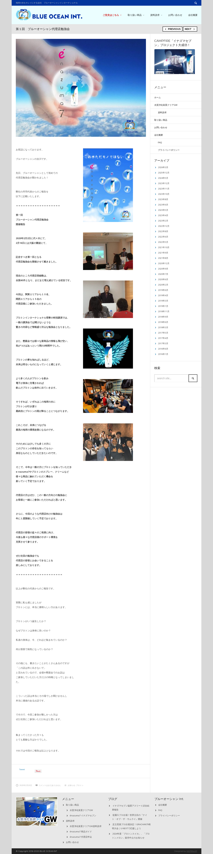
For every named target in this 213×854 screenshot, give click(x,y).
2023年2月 (163, 220)
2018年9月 (163, 316)
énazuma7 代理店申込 (81, 836)
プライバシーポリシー (169, 149)
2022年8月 (163, 231)
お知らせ (71, 785)
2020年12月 (163, 263)
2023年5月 (163, 209)
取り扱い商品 (135, 15)
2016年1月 (163, 354)
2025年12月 (163, 172)
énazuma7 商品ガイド (81, 831)
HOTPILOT (192, 851)
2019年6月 (163, 290)
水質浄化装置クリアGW (165, 104)
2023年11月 (163, 188)
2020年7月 (163, 273)
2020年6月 (163, 279)
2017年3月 (163, 343)
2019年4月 (163, 295)
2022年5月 (163, 241)
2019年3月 (163, 300)
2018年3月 (163, 327)
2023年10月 (163, 193)
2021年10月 (163, 247)
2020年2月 (163, 284)
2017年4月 (163, 338)
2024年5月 (163, 177)
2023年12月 (163, 183)
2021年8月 (163, 257)
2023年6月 (163, 204)
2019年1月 (163, 306)
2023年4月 (163, 215)
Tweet (22, 769)
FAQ (160, 142)
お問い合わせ (175, 15)
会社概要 (193, 15)
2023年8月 (163, 199)
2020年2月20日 (24, 785)
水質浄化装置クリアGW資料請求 (86, 826)
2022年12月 (163, 225)
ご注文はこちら (111, 15)
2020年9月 (163, 268)
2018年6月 (163, 322)
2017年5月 (163, 332)
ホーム (157, 97)
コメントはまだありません (48, 785)
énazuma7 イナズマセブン (83, 815)
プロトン (79, 785)
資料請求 (155, 15)
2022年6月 (163, 236)
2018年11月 (163, 311)
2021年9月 (163, 252)
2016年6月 (163, 348)
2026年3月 (163, 167)
